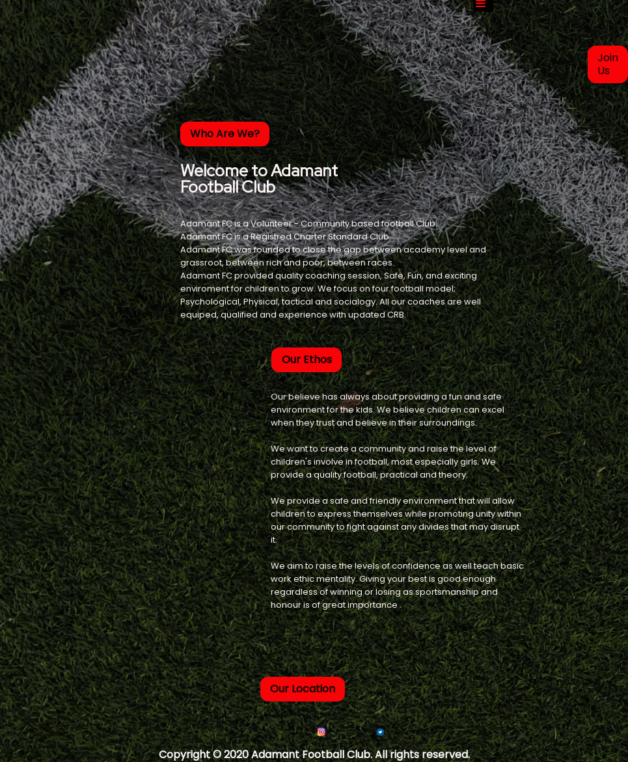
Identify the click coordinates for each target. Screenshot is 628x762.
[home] (162, 6)
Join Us (607, 64)
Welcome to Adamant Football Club (259, 177)
